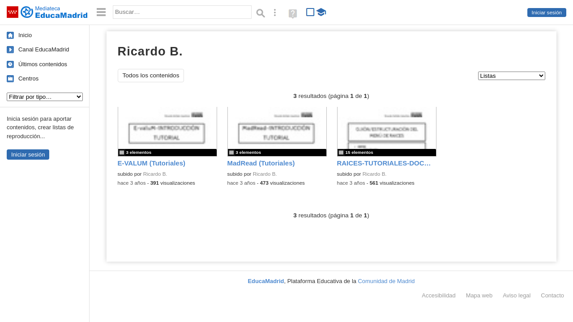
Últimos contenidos (42, 64)
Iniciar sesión (547, 12)
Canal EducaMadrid (43, 49)
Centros (28, 78)
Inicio (25, 35)
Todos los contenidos (151, 75)
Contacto (552, 295)
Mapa (479, 295)
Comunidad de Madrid (386, 281)
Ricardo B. (155, 174)
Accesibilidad (438, 295)
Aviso (516, 295)
